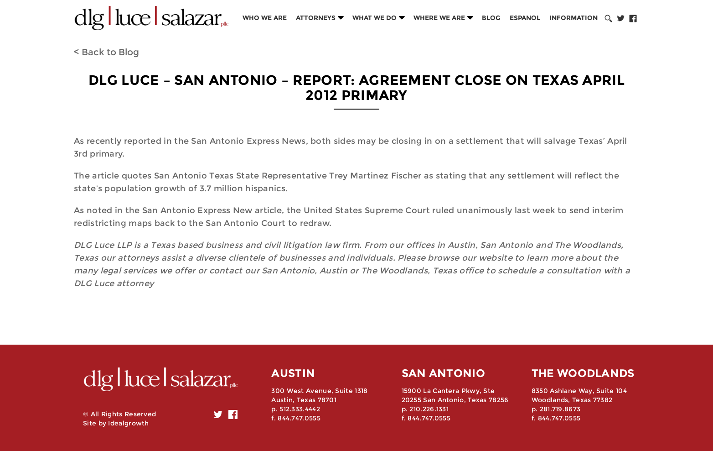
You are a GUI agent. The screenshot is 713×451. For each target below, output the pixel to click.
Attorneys (316, 18)
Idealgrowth (128, 423)
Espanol (525, 18)
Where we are (439, 18)
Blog (491, 18)
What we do (374, 18)
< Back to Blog (106, 52)
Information (573, 18)
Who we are (265, 18)
